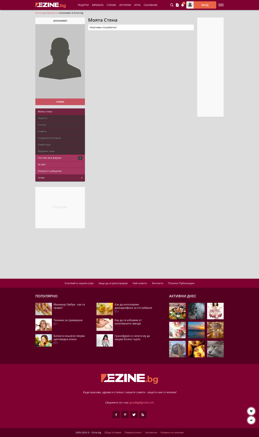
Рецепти (83, 5)
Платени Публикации (181, 283)
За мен (42, 164)
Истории (125, 5)
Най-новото (140, 283)
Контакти (157, 283)
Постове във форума (60, 158)
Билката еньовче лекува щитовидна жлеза (69, 337)
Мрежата (52, 13)
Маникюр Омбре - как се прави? (69, 306)
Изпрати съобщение (50, 171)
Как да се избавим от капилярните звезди (128, 321)
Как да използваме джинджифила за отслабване (133, 306)
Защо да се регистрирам (113, 283)
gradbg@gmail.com (142, 402)
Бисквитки (151, 432)
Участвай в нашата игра (79, 283)
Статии (111, 5)
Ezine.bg (40, 13)
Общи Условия (112, 432)
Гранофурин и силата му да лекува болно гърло (132, 337)
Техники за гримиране (68, 320)
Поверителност (133, 432)
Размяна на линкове (172, 432)
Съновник (150, 5)
